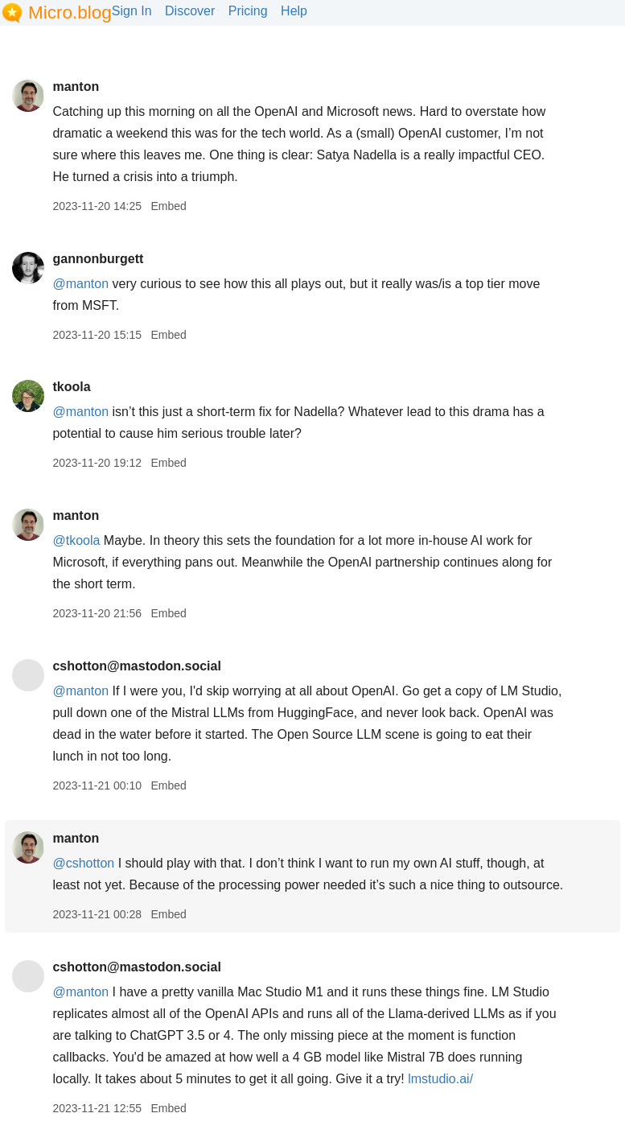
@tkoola (76, 540)
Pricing (248, 11)
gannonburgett (97, 259)
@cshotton (83, 863)
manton (75, 86)
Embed (168, 206)
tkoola (71, 387)
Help (294, 11)
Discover (190, 11)
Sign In (132, 11)
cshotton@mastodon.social (136, 666)
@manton (80, 284)
